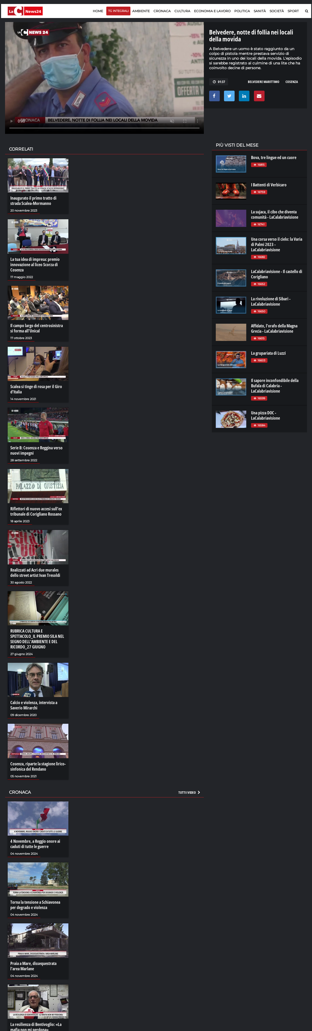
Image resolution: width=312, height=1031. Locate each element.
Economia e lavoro (212, 11)
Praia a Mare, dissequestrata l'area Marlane (33, 966)
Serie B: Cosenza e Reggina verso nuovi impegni (36, 450)
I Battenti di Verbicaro (269, 185)
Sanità (260, 11)
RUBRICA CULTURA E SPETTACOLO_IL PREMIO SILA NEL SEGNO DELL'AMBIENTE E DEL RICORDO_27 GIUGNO (37, 639)
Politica (242, 11)
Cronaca (162, 11)
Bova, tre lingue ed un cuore (273, 157)
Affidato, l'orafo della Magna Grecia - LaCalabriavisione (274, 328)
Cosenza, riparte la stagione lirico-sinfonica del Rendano (38, 766)
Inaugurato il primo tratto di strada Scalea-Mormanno (33, 200)
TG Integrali (118, 11)
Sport (293, 11)
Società (277, 11)
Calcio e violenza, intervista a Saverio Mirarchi (33, 705)
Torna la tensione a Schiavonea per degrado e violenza (35, 904)
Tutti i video (189, 792)
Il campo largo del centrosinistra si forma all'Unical (36, 328)
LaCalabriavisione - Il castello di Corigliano (276, 274)
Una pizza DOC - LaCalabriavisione (265, 415)
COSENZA (291, 81)
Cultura (182, 11)
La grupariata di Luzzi (268, 353)
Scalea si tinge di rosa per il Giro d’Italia (36, 389)
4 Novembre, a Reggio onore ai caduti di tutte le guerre (35, 843)
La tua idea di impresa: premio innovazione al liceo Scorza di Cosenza (35, 264)
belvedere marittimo (263, 81)
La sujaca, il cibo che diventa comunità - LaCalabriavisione (274, 214)
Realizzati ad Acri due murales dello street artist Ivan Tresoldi (35, 572)
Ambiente (141, 11)
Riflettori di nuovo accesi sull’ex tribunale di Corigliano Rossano (36, 511)
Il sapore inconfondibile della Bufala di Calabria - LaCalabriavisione (274, 386)
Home (98, 11)
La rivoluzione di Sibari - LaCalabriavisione (271, 301)
